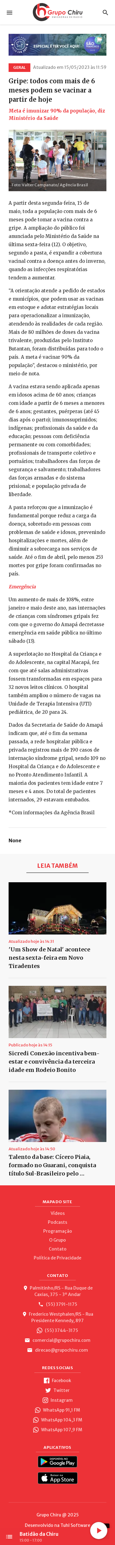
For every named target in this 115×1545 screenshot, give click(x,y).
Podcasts (57, 1222)
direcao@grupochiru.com (57, 1350)
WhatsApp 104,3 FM (57, 1420)
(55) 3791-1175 (57, 1304)
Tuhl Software (75, 1525)
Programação (57, 1231)
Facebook (57, 1380)
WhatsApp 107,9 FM (57, 1429)
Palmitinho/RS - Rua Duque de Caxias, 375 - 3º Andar (58, 1291)
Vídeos (58, 1213)
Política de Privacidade (57, 1258)
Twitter (57, 1390)
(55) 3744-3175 (57, 1330)
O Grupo (57, 1240)
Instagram (58, 1400)
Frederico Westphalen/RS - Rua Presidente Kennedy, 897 (57, 1317)
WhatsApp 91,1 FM (57, 1410)
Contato (58, 1249)
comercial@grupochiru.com (57, 1340)
